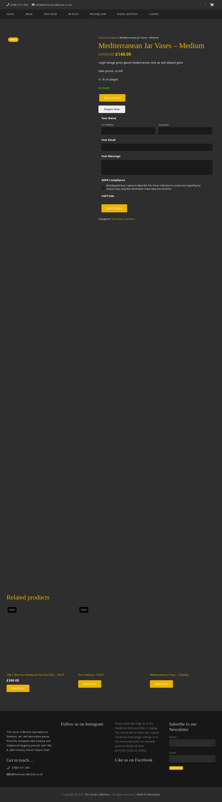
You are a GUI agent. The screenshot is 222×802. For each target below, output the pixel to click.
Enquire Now (112, 109)
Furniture (112, 37)
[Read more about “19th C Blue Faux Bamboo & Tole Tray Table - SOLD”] (18, 688)
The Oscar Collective (96, 794)
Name (173, 737)
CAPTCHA (107, 196)
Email (172, 752)
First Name (108, 124)
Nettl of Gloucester (148, 794)
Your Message (112, 156)
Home (101, 37)
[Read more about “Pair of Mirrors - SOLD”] (89, 684)
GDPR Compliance (114, 180)
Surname (164, 124)
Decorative (118, 219)
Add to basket (112, 98)
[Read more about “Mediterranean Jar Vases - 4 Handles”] (161, 684)
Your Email (109, 140)
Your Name (110, 118)
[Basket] (211, 4)
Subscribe (176, 768)
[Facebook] (200, 4)
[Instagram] (205, 4)
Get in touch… (20, 760)
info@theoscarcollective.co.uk (24, 774)
